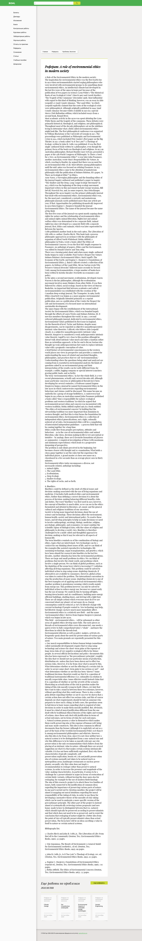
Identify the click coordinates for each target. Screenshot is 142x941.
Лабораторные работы (21, 36)
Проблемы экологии (69, 51)
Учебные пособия (19, 60)
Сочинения (17, 52)
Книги (15, 24)
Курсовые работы (19, 32)
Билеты (16, 12)
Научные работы (19, 40)
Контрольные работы (21, 28)
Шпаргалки (17, 64)
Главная (45, 51)
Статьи (16, 56)
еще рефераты (99, 883)
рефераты (55, 51)
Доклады (16, 16)
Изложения (17, 20)
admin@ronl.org (83, 933)
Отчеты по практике (20, 44)
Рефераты (17, 48)
